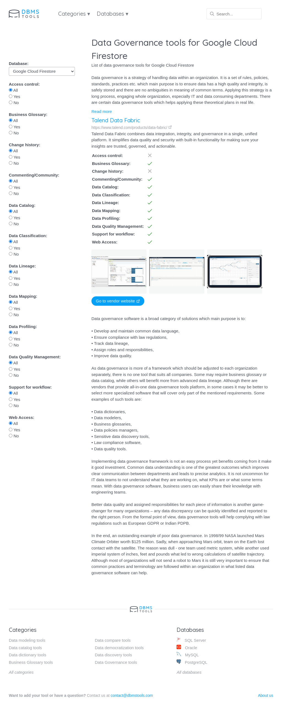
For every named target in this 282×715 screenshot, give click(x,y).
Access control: (24, 84)
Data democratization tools (119, 647)
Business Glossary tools (31, 662)
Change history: (24, 144)
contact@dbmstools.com (132, 695)
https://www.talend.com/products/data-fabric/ (131, 127)
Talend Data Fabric (115, 120)
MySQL (188, 654)
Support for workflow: (30, 387)
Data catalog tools (25, 647)
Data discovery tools (113, 654)
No (14, 102)
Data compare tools (113, 640)
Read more (101, 111)
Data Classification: (28, 235)
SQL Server (191, 640)
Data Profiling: (23, 326)
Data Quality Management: (35, 356)
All (13, 90)
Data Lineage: (22, 266)
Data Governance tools (116, 662)
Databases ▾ (112, 13)
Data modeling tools (27, 640)
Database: (19, 63)
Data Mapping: (23, 296)
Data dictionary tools (27, 654)
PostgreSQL (192, 662)
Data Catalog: (22, 205)
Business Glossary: (28, 114)
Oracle (187, 647)
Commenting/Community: (34, 175)
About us (265, 695)
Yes (14, 96)
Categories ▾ (74, 13)
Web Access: (21, 417)
